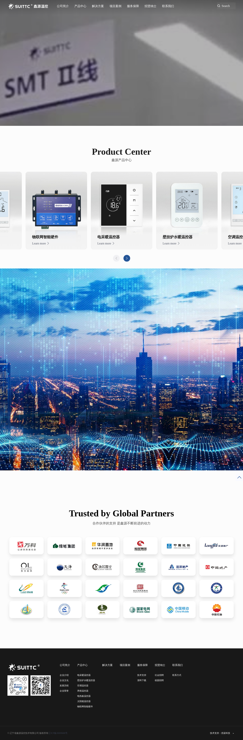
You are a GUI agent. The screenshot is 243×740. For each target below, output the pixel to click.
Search (226, 5)
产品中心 (80, 6)
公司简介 (63, 6)
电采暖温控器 (84, 675)
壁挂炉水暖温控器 (86, 680)
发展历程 (64, 685)
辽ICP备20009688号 (58, 733)
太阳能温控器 (84, 701)
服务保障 (133, 6)
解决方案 (98, 6)
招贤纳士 (150, 6)
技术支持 (141, 675)
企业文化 (64, 680)
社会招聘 (159, 675)
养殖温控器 (82, 691)
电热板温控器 (84, 696)
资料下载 (141, 680)
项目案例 (115, 6)
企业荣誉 (64, 691)
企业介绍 (64, 675)
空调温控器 (82, 685)
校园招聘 (159, 680)
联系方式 (176, 675)
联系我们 (168, 6)
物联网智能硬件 (85, 706)
